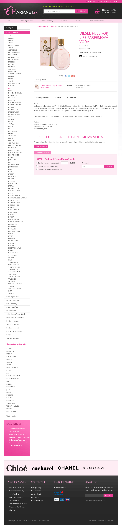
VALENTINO (12, 281)
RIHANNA (11, 246)
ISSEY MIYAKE (12, 148)
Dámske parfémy (12, 32)
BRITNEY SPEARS (13, 57)
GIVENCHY (11, 119)
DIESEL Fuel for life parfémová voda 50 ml (52, 86)
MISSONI (11, 207)
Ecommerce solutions (96, 521)
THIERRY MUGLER (14, 267)
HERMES (11, 129)
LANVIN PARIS (12, 184)
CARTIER (11, 76)
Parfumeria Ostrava (97, 21)
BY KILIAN (11, 67)
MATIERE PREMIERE (14, 203)
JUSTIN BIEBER (13, 167)
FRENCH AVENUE (13, 112)
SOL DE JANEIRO (13, 262)
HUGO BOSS (12, 131)
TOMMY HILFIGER (14, 277)
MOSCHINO (12, 215)
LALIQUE (11, 179)
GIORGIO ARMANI (14, 114)
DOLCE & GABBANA (15, 93)
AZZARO (9, 348)
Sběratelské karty (12, 338)
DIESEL (10, 88)
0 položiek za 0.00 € (109, 11)
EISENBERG (11, 98)
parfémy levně (36, 494)
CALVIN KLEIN (12, 71)
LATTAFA (11, 186)
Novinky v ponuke (12, 321)
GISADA (10, 117)
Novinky (64, 21)
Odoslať (109, 166)
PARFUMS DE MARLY (15, 231)
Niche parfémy (11, 304)
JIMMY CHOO (12, 160)
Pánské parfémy (47, 21)
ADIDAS (10, 38)
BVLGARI (11, 64)
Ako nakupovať (14, 500)
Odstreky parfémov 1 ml (15, 317)
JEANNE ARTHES (13, 150)
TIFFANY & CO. (13, 269)
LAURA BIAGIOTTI (14, 188)
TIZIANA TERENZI (14, 272)
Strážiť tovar (80, 88)
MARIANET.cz (21, 10)
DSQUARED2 (12, 95)
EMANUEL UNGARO (14, 105)
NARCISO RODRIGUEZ (15, 222)
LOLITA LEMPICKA (14, 191)
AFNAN (10, 40)
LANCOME (11, 181)
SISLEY (10, 260)
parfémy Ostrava (37, 500)
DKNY (10, 91)
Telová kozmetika (12, 324)
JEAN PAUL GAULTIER (15, 153)
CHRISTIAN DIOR (13, 143)
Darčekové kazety (13, 328)
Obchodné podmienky (16, 491)
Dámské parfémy (26, 21)
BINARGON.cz (108, 521)
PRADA (10, 236)
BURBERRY (11, 62)
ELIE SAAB (11, 100)
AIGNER (10, 43)
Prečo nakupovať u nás (16, 488)
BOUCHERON (12, 55)
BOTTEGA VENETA (14, 52)
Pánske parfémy (12, 297)
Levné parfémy (11, 310)
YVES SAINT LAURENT (15, 289)
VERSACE (11, 286)
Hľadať (82, 11)
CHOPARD (11, 141)
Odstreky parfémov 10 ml (15, 314)
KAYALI (10, 169)
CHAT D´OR (12, 136)
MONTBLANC (12, 212)
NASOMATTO (12, 224)
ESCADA (11, 107)
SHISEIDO (11, 258)
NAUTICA (9, 398)
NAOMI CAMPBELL (14, 219)
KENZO (10, 172)
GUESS (10, 126)
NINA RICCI (12, 227)
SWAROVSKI (10, 403)
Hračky (8, 335)
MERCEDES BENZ (13, 205)
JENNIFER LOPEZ (13, 155)
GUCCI (10, 122)
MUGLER (11, 217)
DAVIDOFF (11, 86)
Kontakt (78, 21)
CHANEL (11, 134)
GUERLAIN (11, 124)
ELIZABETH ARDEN (14, 102)
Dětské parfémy (12, 307)
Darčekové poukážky (14, 331)
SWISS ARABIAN (13, 265)
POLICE (10, 234)
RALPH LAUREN (13, 241)
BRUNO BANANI (13, 60)
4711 (10, 36)
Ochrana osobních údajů (17, 507)
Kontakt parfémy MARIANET (18, 504)
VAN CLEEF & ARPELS (15, 284)
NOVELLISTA (12, 229)
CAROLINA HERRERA (15, 74)
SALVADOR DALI (13, 255)
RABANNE (11, 238)
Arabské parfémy (12, 300)
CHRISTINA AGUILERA (15, 145)
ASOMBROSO (12, 50)
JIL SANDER (11, 157)
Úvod (10, 21)
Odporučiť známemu (89, 56)
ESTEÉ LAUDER (13, 110)
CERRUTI (11, 79)
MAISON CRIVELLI (14, 196)
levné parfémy (36, 488)
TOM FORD (12, 274)
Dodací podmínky (15, 494)
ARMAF (10, 48)
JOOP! (10, 162)
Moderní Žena (36, 491)
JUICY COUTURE (13, 165)
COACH (10, 81)
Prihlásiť (108, 495)
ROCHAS (11, 250)
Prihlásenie (91, 1)
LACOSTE (11, 174)
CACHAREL (11, 69)
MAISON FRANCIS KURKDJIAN (18, 198)
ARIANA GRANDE (14, 45)
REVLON (11, 243)
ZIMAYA (11, 293)
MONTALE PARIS (13, 210)
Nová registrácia (105, 1)
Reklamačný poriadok (16, 497)
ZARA (10, 291)
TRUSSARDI (12, 279)
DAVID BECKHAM (14, 83)
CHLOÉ (10, 138)
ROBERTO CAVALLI (14, 248)
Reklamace (12, 510)
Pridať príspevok (41, 146)
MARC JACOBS (13, 200)
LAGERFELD (12, 176)
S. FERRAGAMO (13, 253)
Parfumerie (35, 497)
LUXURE (11, 193)
